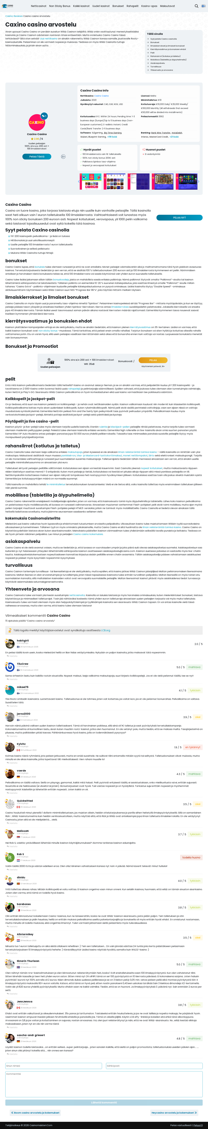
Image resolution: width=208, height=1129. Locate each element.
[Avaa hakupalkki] (196, 6)
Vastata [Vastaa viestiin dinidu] (12, 896)
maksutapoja (75, 452)
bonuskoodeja (61, 279)
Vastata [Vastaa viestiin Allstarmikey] (12, 953)
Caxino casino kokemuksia (88, 534)
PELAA (153, 360)
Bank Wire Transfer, (161, 132)
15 (44, 116)
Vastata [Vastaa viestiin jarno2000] (12, 736)
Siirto (151, 455)
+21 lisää (174, 136)
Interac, (145, 136)
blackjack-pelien (120, 426)
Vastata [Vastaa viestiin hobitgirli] (12, 656)
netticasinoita (77, 595)
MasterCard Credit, (159, 136)
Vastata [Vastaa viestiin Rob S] (12, 869)
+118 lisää (112, 136)
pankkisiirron (68, 455)
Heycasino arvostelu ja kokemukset (173, 1112)
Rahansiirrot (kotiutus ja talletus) (164, 56)
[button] (78, 181)
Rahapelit (133, 6)
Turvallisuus (154, 66)
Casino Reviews (14, 16)
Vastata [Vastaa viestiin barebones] (12, 926)
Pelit (150, 52)
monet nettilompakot (135, 455)
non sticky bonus (47, 330)
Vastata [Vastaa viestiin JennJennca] (12, 1027)
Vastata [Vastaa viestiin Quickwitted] (12, 823)
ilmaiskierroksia (120, 307)
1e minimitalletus (56, 484)
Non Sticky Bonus (59, 6)
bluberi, (84, 136)
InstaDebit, (177, 132)
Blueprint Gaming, (97, 136)
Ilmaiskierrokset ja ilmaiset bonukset (166, 45)
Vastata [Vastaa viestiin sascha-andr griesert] (12, 1054)
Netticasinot (38, 6)
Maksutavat (167, 6)
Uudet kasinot (101, 6)
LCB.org (105, 630)
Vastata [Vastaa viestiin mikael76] (12, 706)
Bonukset (118, 6)
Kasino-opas (149, 6)
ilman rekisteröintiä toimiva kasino (137, 452)
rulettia (103, 426)
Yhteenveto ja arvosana (160, 70)
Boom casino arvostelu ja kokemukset (36, 1112)
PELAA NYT (179, 217)
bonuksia (40, 267)
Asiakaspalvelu (156, 63)
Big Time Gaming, (113, 132)
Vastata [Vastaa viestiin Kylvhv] (12, 762)
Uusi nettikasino (48, 38)
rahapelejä (74, 388)
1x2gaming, (97, 132)
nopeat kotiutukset (151, 468)
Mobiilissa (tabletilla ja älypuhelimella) (166, 59)
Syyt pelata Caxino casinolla (162, 39)
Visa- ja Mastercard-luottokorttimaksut (99, 455)
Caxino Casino (101, 95)
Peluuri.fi (198, 1125)
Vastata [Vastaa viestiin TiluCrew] (12, 679)
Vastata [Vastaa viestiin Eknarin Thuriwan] (12, 993)
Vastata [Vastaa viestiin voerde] (12, 793)
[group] (90, 181)
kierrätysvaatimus (140, 327)
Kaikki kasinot (81, 6)
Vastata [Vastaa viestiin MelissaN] (12, 846)
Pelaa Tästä (36, 156)
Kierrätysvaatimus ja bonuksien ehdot (166, 49)
